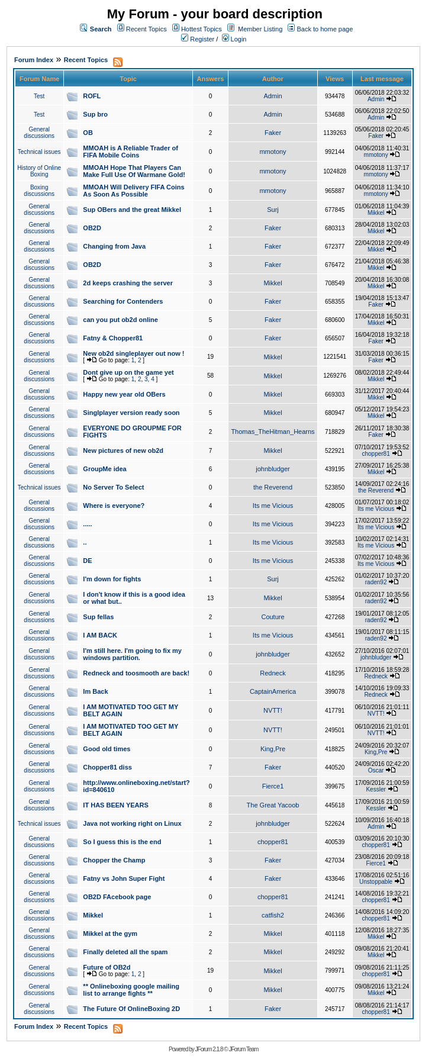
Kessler (375, 789)
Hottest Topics (201, 29)
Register (197, 39)
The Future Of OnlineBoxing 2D (131, 1008)
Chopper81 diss (107, 767)
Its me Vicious (273, 505)
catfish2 (273, 915)
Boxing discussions (39, 190)
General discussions (39, 132)
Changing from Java (114, 246)
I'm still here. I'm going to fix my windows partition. (132, 654)
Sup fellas (98, 616)
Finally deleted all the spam (125, 951)
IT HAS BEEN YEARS (115, 805)
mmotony (272, 151)
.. (84, 542)
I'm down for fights (112, 578)
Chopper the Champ (114, 860)
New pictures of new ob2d (123, 450)
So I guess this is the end (122, 841)
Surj (273, 209)
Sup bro (95, 114)
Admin (272, 95)
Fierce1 (273, 786)
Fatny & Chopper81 (113, 338)
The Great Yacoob (273, 805)
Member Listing (260, 29)
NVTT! (272, 710)
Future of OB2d (106, 967)
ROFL (92, 95)
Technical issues (39, 152)
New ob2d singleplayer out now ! (133, 353)
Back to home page (325, 29)
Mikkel (376, 213)
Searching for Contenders (123, 301)
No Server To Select (113, 487)
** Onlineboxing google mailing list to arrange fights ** (131, 990)
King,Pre (272, 748)
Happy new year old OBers (124, 394)
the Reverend (272, 487)
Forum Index (33, 59)
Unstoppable (375, 881)
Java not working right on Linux (132, 823)
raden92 (376, 582)
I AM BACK (100, 635)
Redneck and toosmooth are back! (136, 673)
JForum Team (243, 1049)
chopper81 (375, 453)
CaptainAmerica (273, 691)
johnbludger (273, 468)
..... (87, 523)
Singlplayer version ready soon (131, 412)
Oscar (376, 770)
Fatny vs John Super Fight (124, 878)
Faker (273, 132)
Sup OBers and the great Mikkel (132, 209)
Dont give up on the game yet (128, 372)
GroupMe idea (104, 468)
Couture (272, 616)
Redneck (272, 673)
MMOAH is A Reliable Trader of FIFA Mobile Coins (130, 151)
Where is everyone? (113, 505)
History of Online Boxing (39, 171)
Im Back (95, 691)
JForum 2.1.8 (209, 1049)
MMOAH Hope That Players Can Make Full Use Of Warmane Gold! (134, 171)
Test (39, 96)
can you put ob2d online (120, 319)
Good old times (106, 748)
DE (87, 560)
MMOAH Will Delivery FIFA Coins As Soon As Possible (133, 191)
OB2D (92, 227)
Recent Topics (146, 29)
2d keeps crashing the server (128, 283)
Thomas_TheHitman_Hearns (272, 431)
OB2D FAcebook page (117, 896)
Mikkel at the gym (110, 933)
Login (234, 39)
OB (88, 132)
